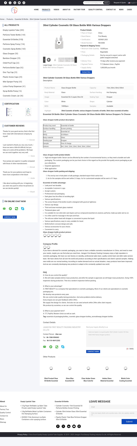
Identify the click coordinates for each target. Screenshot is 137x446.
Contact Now (86, 72)
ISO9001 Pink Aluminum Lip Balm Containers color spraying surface (34, 418)
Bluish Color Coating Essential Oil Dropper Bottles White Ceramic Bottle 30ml (125, 379)
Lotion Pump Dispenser (12, 86)
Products (46, 10)
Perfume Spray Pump (11, 44)
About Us (66, 10)
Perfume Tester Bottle (12, 35)
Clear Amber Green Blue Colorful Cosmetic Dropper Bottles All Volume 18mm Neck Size (88, 379)
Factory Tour (79, 10)
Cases (129, 10)
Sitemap (3, 422)
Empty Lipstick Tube (11, 30)
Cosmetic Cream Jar (11, 96)
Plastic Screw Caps (10, 77)
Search (106, 3)
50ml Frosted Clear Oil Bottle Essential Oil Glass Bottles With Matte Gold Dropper (51, 379)
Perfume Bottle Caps (11, 68)
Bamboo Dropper (10, 58)
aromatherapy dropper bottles (102, 316)
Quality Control (95, 10)
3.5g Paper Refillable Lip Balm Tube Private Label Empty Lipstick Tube (34, 407)
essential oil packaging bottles (57, 316)
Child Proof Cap (9, 63)
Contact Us (111, 10)
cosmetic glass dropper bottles (80, 316)
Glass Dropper (8, 53)
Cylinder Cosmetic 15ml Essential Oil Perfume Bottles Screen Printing (69, 407)
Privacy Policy (22, 434)
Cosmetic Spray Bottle (12, 49)
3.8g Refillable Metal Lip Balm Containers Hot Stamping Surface (36, 413)
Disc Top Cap (8, 72)
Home (36, 10)
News (121, 10)
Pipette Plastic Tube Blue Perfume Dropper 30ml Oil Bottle (71, 418)
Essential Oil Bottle (21, 19)
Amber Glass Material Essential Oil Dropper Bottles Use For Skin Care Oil (107, 379)
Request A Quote (120, 3)
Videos (56, 10)
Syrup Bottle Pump (10, 91)
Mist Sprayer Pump (10, 82)
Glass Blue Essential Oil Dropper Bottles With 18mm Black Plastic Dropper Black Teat (69, 379)
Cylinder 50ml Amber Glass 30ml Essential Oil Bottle (71, 413)
